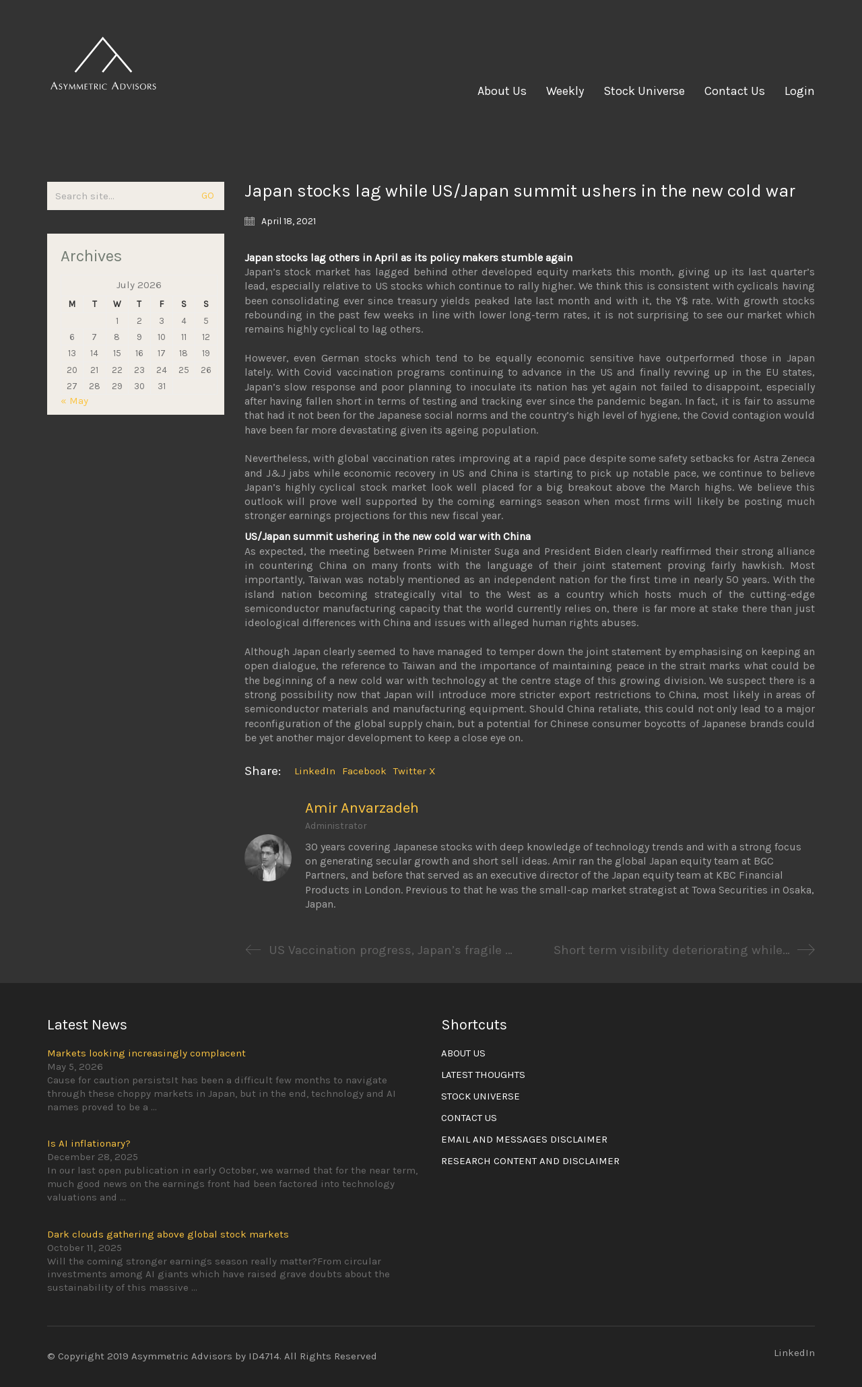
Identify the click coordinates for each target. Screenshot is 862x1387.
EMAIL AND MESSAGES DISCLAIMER (524, 1139)
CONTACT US (469, 1118)
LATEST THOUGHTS (483, 1075)
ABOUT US (463, 1053)
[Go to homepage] (104, 91)
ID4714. (264, 1356)
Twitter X (414, 771)
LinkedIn (314, 771)
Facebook (364, 771)
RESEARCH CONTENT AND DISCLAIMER (530, 1161)
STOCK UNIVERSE (480, 1096)
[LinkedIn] (794, 1353)
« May (74, 401)
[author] (268, 857)
